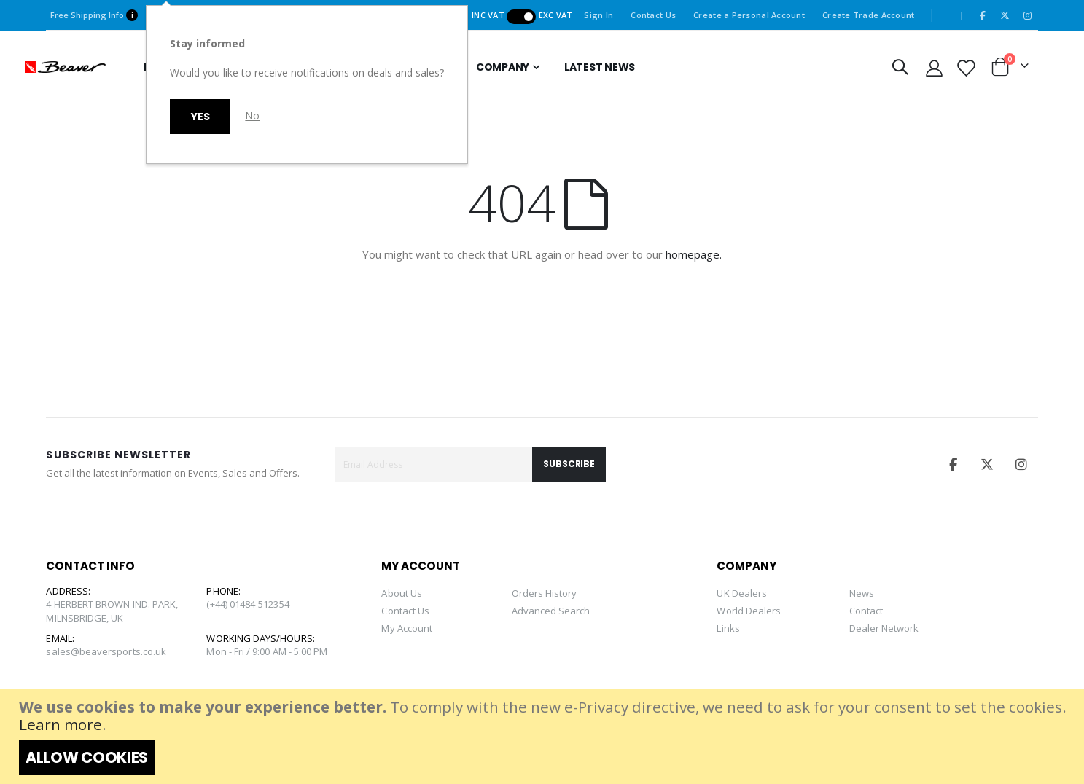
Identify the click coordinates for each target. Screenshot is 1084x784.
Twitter (987, 464)
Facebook (952, 464)
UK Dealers (742, 593)
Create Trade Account (868, 14)
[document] (544, 736)
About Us (401, 593)
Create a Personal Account (749, 14)
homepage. (694, 254)
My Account (406, 628)
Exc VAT (556, 14)
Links (728, 628)
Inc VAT (489, 14)
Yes (200, 116)
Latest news (599, 67)
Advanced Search (551, 610)
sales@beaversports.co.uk (106, 651)
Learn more (60, 724)
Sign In (598, 14)
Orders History (544, 593)
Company (502, 67)
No (252, 115)
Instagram (1022, 464)
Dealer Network (884, 628)
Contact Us (653, 14)
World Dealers (749, 610)
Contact (866, 610)
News (861, 593)
